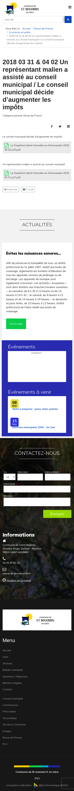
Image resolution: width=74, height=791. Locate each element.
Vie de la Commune (14, 724)
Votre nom (23, 472)
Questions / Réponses (15, 676)
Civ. (5, 472)
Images (7, 731)
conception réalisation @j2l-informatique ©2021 (37, 785)
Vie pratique (10, 718)
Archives (7, 663)
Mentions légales (12, 682)
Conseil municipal (13, 698)
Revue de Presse (32, 115)
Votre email (10, 483)
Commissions (10, 705)
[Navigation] (69, 7)
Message (8, 495)
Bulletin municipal (13, 669)
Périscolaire (9, 711)
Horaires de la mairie (19, 580)
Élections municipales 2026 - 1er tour (33, 427)
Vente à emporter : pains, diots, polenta (35, 409)
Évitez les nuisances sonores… (33, 253)
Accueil (7, 650)
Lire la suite (16, 323)
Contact (7, 689)
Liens (5, 656)
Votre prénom (53, 472)
